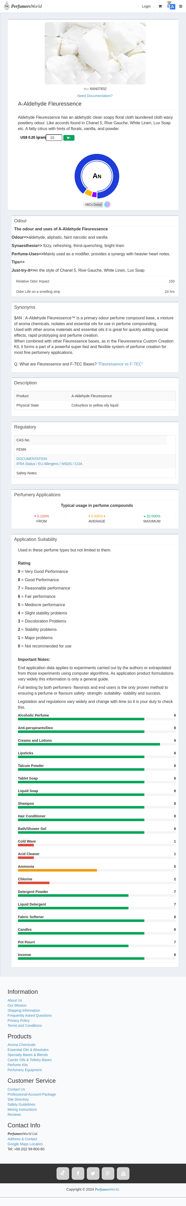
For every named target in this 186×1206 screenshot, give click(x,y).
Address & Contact (22, 1139)
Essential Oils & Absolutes (28, 1050)
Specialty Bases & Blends (28, 1055)
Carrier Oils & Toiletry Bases (30, 1060)
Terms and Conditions (25, 1026)
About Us (15, 1000)
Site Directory (18, 1099)
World (26, 6)
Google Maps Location (25, 1144)
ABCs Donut (93, 204)
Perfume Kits (18, 1065)
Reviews (14, 1114)
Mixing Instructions (22, 1109)
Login (146, 6)
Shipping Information (24, 1010)
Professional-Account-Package (32, 1094)
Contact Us (16, 1089)
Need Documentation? (95, 96)
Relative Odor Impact (95, 281)
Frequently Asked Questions (30, 1015)
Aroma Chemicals (21, 1045)
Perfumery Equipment (25, 1070)
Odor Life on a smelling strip (95, 291)
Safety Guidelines (21, 1104)
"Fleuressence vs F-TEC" (120, 364)
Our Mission (17, 1005)
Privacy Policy (19, 1020)
